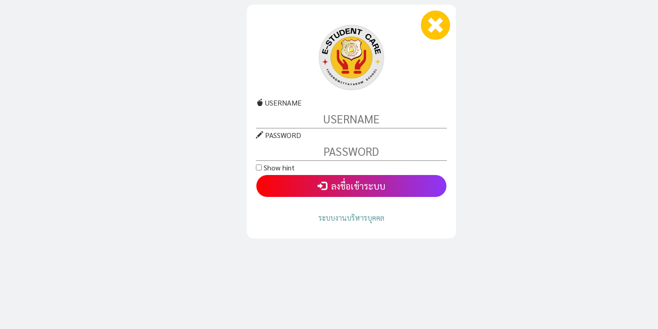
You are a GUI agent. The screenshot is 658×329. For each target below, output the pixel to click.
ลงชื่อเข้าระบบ (351, 186)
